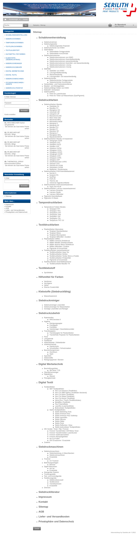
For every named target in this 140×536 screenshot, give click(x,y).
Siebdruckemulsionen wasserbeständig (63, 61)
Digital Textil (46, 382)
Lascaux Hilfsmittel (56, 194)
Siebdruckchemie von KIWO (54, 48)
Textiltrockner (54, 482)
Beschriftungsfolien (51, 368)
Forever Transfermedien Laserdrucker (63, 433)
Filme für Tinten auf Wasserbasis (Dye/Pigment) (66, 96)
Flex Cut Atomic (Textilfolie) (65, 398)
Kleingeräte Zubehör (51, 472)
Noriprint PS (53, 175)
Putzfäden (53, 327)
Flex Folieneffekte (61, 404)
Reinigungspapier (55, 323)
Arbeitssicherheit (50, 344)
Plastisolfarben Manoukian (53, 229)
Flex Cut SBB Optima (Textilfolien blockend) (71, 393)
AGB (41, 511)
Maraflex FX (53, 108)
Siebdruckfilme (49, 92)
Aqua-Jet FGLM (55, 187)
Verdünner (48, 281)
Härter (46, 285)
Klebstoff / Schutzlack (52, 90)
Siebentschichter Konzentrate (60, 82)
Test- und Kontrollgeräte (52, 476)
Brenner (52, 465)
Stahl (51, 354)
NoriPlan (52, 177)
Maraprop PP (54, 125)
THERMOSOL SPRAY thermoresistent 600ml (14, 163)
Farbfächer (48, 341)
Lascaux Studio (55, 192)
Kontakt (43, 501)
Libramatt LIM (54, 112)
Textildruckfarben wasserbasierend (56, 250)
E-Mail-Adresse (10, 97)
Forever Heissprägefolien (58, 437)
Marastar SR (54, 131)
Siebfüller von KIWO (56, 71)
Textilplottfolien (49, 387)
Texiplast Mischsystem (57, 235)
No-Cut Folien (54, 439)
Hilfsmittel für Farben (51, 277)
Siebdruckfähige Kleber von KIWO (56, 88)
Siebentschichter (50, 78)
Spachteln (47, 356)
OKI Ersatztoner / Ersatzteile (59, 440)
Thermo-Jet (53, 181)
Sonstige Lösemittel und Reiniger (56, 309)
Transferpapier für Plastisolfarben (61, 333)
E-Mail (7, 178)
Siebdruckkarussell (56, 480)
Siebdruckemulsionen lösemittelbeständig (64, 59)
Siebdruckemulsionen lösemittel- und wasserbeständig (69, 63)
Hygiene (47, 321)
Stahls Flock (59, 423)
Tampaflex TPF (54, 217)
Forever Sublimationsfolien (59, 435)
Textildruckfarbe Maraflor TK (59, 264)
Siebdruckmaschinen (51, 446)
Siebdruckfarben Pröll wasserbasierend (58, 185)
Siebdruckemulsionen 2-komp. (60, 67)
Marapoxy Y (53, 133)
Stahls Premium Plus (62, 414)
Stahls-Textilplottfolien (57, 410)
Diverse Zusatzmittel (51, 287)
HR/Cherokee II (55, 320)
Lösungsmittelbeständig (58, 73)
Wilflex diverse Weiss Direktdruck (61, 245)
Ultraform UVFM (55, 148)
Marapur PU (53, 127)
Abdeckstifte (48, 358)
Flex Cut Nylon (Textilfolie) (64, 395)
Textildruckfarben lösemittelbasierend (57, 262)
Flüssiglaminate (49, 378)
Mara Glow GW (55, 118)
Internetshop (115, 532)
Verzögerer (48, 283)
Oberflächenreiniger (51, 372)
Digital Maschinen (50, 467)
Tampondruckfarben (50, 202)
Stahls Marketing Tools (63, 412)
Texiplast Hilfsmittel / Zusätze (60, 237)
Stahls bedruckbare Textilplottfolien (67, 427)
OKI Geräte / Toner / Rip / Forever (56, 429)
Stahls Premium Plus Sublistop (66, 416)
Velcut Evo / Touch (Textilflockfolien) (68, 400)
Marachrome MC (55, 116)
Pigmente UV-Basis (51, 198)
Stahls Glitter (59, 421)
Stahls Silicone (60, 419)
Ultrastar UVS (54, 164)
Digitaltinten (48, 374)
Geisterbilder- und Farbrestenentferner (58, 84)
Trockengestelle (50, 474)
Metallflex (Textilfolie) (62, 402)
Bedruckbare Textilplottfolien (65, 408)
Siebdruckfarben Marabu (53, 104)
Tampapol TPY (54, 209)
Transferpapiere (50, 331)
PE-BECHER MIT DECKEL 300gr (12, 133)
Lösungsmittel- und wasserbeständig (62, 76)
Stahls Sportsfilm (61, 417)
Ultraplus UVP (54, 160)
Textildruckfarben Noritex (58, 254)
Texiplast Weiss (55, 233)
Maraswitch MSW (55, 122)
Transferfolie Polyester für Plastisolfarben (64, 335)
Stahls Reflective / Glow (63, 425)
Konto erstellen (10, 114)
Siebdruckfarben (48, 100)
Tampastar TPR (55, 215)
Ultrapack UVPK (55, 158)
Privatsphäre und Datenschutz (56, 521)
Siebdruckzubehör (49, 313)
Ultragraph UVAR (55, 141)
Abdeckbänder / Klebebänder (54, 342)
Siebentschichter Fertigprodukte (61, 80)
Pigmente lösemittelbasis (53, 196)
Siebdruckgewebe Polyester (59, 46)
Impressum (45, 497)
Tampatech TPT (55, 213)
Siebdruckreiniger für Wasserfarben (57, 307)
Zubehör (47, 442)
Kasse (25, 19)
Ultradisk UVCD (55, 145)
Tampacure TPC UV (56, 220)
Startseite (36, 25)
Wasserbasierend (50, 296)
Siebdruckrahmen (50, 42)
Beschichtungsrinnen (51, 350)
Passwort (8, 103)
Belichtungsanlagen (51, 463)
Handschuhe (54, 346)
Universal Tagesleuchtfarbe (59, 183)
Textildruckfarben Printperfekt (60, 258)
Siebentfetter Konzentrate (58, 54)
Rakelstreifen (49, 318)
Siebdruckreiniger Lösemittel (54, 305)
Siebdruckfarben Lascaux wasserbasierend (59, 189)
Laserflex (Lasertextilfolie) (64, 406)
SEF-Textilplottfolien (56, 389)
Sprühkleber (48, 273)
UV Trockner (54, 461)
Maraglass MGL (55, 135)
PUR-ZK (52, 179)
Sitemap (42, 25)
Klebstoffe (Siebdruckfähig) (55, 291)
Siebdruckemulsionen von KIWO (61, 57)
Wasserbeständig (55, 75)
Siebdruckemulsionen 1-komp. (60, 65)
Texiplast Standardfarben (58, 231)
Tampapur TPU (54, 211)
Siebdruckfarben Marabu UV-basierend (58, 139)
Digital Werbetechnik (51, 364)
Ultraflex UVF (54, 146)
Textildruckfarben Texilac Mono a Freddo (64, 256)
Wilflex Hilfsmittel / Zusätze (59, 246)
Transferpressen (55, 484)
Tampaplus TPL (55, 218)
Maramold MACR (55, 137)
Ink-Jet (51, 468)
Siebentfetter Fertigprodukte (59, 52)
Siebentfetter (48, 50)
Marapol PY (53, 129)
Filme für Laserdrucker (57, 94)
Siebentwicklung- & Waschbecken (61, 453)
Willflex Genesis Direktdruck (59, 241)
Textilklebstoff (47, 268)
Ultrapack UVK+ (55, 156)
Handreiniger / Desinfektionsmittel (61, 329)
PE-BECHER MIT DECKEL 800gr (12, 143)
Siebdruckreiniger (49, 300)
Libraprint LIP (54, 114)
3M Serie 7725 (54, 370)
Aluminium (53, 352)
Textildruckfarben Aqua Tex (59, 252)
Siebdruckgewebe (50, 44)
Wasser (52, 376)
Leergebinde (48, 339)
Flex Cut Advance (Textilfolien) (66, 391)
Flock (46, 337)
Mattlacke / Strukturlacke (58, 169)
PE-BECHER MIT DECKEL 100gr (12, 153)
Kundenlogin (14, 19)
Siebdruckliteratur (49, 492)
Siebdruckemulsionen (52, 55)
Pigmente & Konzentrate (58, 248)
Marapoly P (53, 123)
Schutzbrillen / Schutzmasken (60, 348)
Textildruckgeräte (50, 478)
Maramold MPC (55, 120)
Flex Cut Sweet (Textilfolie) (64, 396)
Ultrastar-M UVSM (56, 166)
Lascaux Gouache (56, 190)
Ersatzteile (53, 457)
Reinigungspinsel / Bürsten (54, 360)
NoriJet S (52, 173)
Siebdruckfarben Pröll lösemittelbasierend (59, 171)
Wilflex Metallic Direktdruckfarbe (61, 243)
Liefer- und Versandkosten (54, 516)
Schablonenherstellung (52, 37)
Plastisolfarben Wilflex (52, 239)
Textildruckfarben (49, 224)
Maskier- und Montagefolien (54, 86)
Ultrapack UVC (54, 143)
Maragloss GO (54, 110)
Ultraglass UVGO (55, 152)
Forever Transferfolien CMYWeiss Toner (64, 431)
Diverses (47, 488)
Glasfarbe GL (54, 106)
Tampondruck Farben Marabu (54, 207)
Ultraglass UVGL (55, 150)
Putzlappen (53, 325)
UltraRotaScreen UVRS (58, 162)
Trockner (47, 459)
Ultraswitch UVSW (56, 167)
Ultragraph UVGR (55, 154)
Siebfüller (47, 69)
